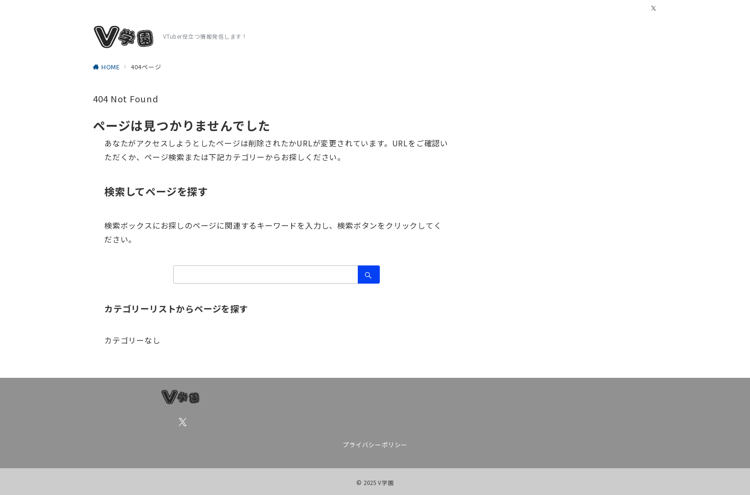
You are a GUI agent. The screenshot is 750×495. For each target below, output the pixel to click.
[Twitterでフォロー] (654, 8)
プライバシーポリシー (374, 444)
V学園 (386, 482)
